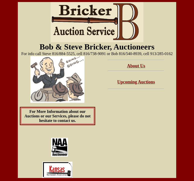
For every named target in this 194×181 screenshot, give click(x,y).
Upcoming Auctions (136, 81)
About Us (136, 65)
